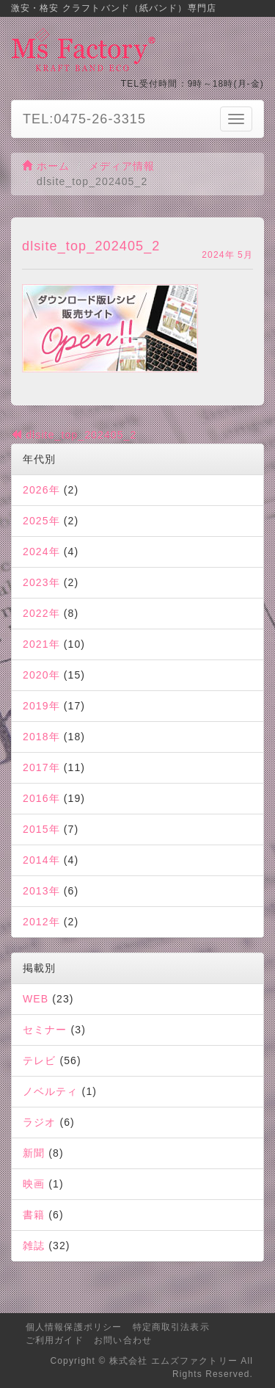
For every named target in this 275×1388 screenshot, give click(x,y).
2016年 (41, 798)
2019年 (41, 706)
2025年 (41, 521)
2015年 (41, 829)
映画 (34, 1184)
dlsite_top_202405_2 (73, 435)
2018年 (41, 736)
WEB (35, 999)
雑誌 (34, 1245)
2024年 (41, 551)
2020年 (41, 675)
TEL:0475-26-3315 (84, 119)
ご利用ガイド (55, 1340)
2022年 (41, 613)
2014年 (41, 860)
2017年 (41, 767)
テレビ (39, 1060)
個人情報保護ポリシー (74, 1327)
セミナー (45, 1029)
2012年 (41, 922)
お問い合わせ (123, 1340)
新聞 (34, 1153)
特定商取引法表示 (171, 1327)
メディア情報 (122, 166)
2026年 (41, 490)
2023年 (41, 582)
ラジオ (39, 1122)
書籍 (34, 1215)
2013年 (41, 891)
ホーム (46, 166)
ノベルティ (50, 1091)
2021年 (41, 644)
